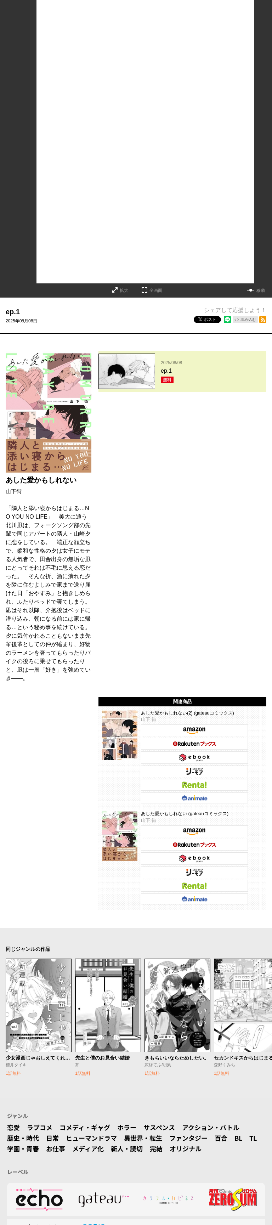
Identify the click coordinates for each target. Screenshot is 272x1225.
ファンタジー (188, 1137)
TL (253, 1137)
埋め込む (248, 319)
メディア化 (88, 1148)
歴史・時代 (23, 1137)
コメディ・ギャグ (85, 1127)
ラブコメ (39, 1127)
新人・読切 (127, 1148)
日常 (52, 1137)
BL (238, 1137)
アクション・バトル (210, 1127)
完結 (156, 1148)
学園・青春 (23, 1148)
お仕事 (55, 1148)
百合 (221, 1137)
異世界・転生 (143, 1137)
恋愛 (13, 1127)
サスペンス (159, 1127)
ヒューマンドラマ (91, 1137)
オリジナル (186, 1148)
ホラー (126, 1127)
